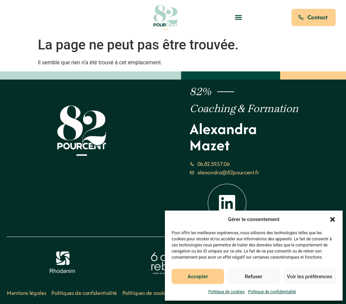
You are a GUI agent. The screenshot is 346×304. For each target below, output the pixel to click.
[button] (332, 219)
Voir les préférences (309, 277)
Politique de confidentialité (272, 291)
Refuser (253, 277)
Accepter (198, 277)
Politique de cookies (226, 291)
